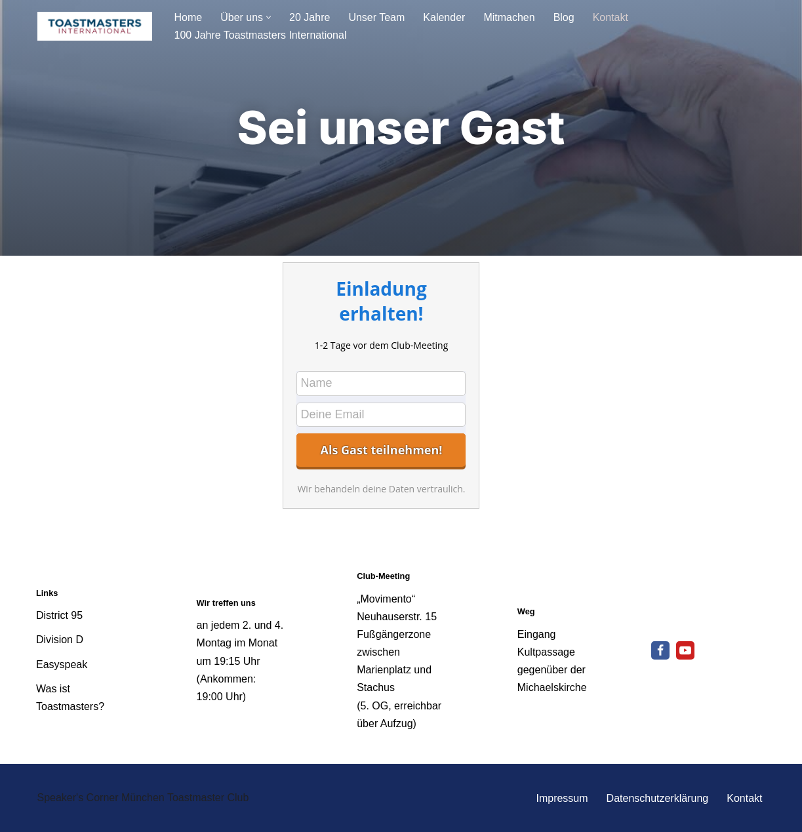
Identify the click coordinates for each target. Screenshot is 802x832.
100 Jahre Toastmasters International (260, 35)
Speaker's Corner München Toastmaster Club (143, 797)
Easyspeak (61, 664)
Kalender (444, 17)
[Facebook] (660, 650)
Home (188, 17)
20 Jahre (309, 17)
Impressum (562, 798)
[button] (268, 17)
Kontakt (610, 17)
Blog (563, 17)
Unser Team (376, 17)
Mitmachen (508, 17)
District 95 (59, 615)
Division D (59, 639)
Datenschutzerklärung (658, 798)
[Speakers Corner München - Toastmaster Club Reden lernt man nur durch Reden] (94, 26)
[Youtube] (685, 650)
